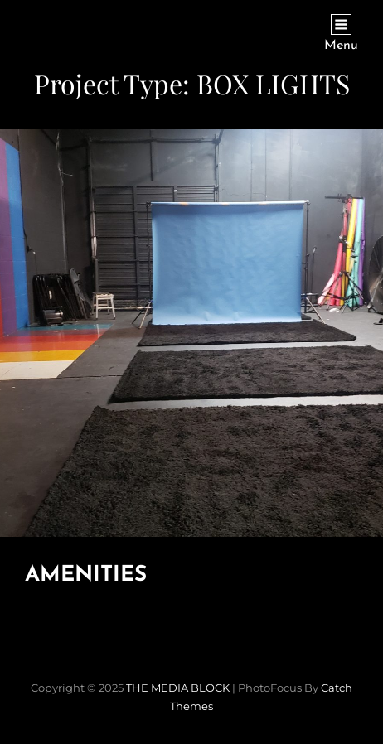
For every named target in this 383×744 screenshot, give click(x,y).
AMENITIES (86, 575)
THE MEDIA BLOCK (178, 687)
